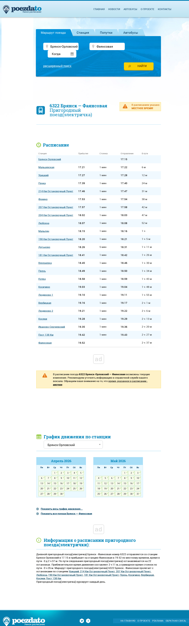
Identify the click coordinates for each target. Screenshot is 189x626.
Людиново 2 (45, 303)
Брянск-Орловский (49, 152)
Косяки (40, 571)
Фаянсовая (45, 335)
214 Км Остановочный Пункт (97, 564)
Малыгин (43, 224)
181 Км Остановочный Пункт (101, 567)
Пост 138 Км (53, 571)
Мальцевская (46, 160)
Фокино (43, 192)
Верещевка (45, 255)
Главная (99, 9)
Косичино (134, 567)
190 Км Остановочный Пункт (65, 567)
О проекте (147, 9)
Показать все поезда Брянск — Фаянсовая (66, 506)
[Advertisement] (98, 80)
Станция (83, 32)
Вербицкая (147, 567)
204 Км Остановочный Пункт (55, 208)
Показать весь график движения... (62, 501)
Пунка (42, 176)
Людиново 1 (45, 287)
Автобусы (130, 32)
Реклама (158, 613)
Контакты (164, 9)
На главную (127, 613)
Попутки (106, 32)
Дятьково (44, 239)
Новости (114, 9)
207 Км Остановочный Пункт (133, 564)
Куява (42, 271)
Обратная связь (176, 613)
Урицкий (74, 564)
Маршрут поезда (53, 32)
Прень (123, 567)
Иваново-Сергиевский (51, 319)
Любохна (41, 567)
